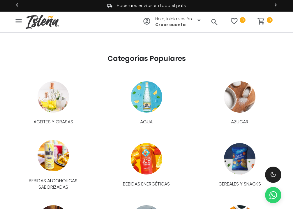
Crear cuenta (170, 25)
